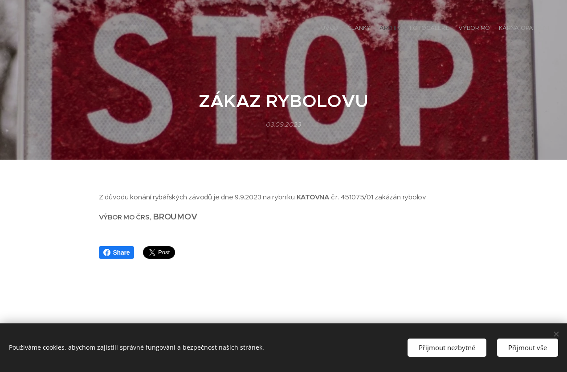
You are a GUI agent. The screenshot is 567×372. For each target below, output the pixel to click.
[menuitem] (505, 29)
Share (116, 252)
